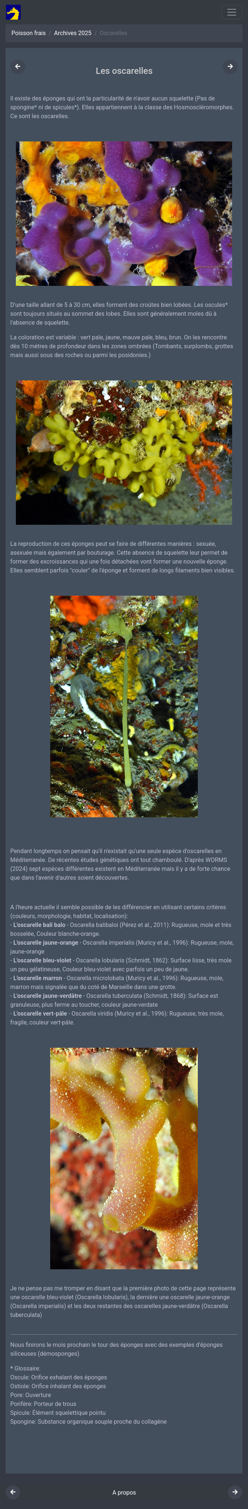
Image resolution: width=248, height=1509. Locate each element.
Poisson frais (28, 33)
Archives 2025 (73, 33)
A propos (124, 1492)
